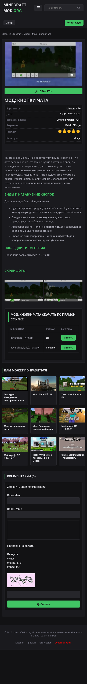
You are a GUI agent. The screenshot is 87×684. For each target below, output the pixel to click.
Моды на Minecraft (11, 34)
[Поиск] (78, 8)
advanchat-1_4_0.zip (21, 337)
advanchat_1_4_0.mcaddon (25, 347)
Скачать (43, 91)
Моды (27, 34)
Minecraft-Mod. (15, 8)
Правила (31, 642)
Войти (9, 22)
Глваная (19, 642)
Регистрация (74, 22)
